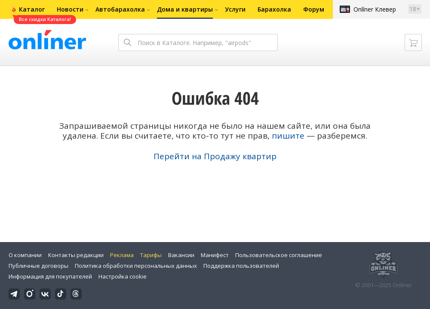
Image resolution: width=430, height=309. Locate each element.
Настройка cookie (122, 276)
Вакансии (181, 255)
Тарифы (151, 255)
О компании (25, 255)
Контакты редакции (76, 255)
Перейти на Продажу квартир (215, 156)
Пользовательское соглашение (278, 255)
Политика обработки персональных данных (136, 266)
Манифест (215, 255)
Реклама (122, 255)
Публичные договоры (38, 266)
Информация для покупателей (50, 276)
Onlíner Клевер (374, 9)
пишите (288, 135)
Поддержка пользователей (241, 266)
